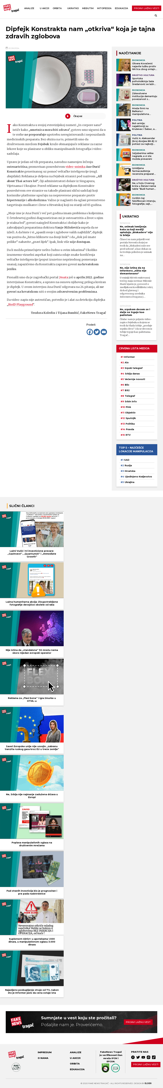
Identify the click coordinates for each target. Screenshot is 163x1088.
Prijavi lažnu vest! (145, 1064)
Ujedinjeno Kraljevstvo (138, 476)
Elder (148, 1083)
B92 (127, 390)
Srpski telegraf (134, 368)
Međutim (88, 8)
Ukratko (73, 8)
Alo (127, 362)
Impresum (45, 1052)
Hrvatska (130, 471)
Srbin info (131, 401)
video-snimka (76, 167)
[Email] (104, 332)
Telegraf (130, 395)
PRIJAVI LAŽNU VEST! (146, 8)
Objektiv (130, 412)
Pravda (130, 429)
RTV (128, 434)
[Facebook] (90, 332)
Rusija (128, 465)
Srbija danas (132, 373)
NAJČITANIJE (130, 53)
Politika (130, 423)
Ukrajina (129, 482)
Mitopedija (104, 8)
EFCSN (110, 1061)
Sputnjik (131, 418)
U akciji (44, 8)
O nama (43, 1058)
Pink (128, 407)
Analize (29, 8)
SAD (126, 459)
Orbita (57, 8)
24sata (63, 277)
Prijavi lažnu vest (138, 1022)
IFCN (114, 1058)
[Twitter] (97, 332)
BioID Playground (21, 304)
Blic (127, 384)
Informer (129, 357)
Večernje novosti (135, 379)
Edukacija (121, 8)
